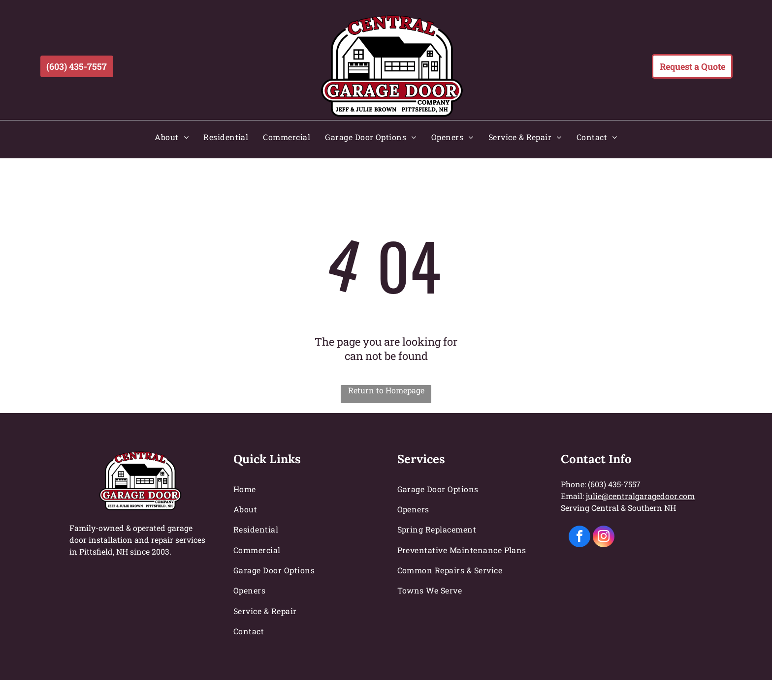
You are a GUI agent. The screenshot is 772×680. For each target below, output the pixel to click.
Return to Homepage (386, 390)
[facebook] (579, 538)
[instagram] (603, 538)
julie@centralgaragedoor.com (640, 496)
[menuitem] (171, 137)
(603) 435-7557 (614, 484)
